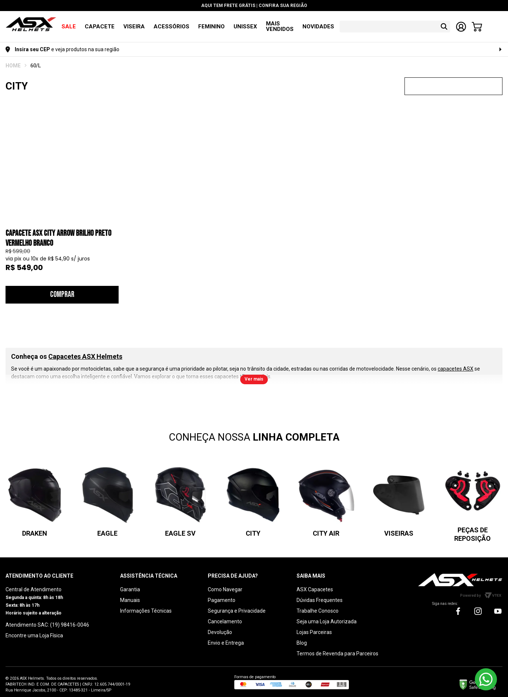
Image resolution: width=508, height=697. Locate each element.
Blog (302, 637)
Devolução (220, 627)
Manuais (130, 595)
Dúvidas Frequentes (320, 595)
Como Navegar (225, 584)
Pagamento (221, 595)
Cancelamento (225, 616)
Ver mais (254, 373)
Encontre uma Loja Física (34, 630)
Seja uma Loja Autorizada (327, 616)
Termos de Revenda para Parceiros (337, 648)
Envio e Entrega (226, 637)
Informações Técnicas (146, 605)
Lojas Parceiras (314, 627)
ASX (13, 60)
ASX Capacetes (315, 584)
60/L (35, 60)
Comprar (62, 289)
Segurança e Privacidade (237, 605)
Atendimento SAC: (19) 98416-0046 (47, 619)
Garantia (130, 584)
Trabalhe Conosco (318, 605)
